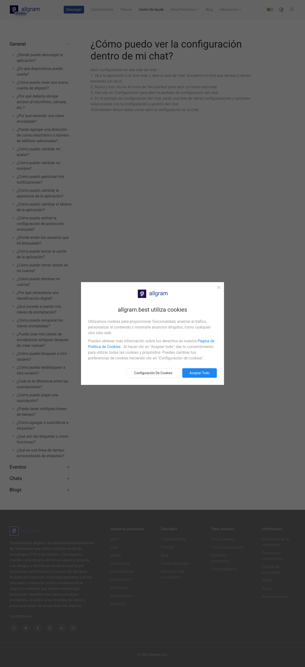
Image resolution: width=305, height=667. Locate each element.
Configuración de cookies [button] (153, 373)
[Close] (219, 287)
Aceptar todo (199, 373)
